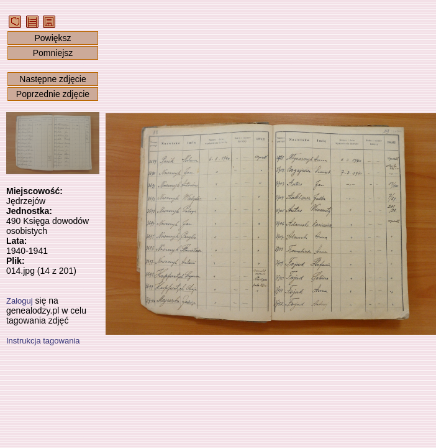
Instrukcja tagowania (43, 340)
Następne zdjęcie (52, 79)
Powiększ (52, 38)
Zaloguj (19, 301)
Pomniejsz (53, 53)
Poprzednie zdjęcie (52, 94)
